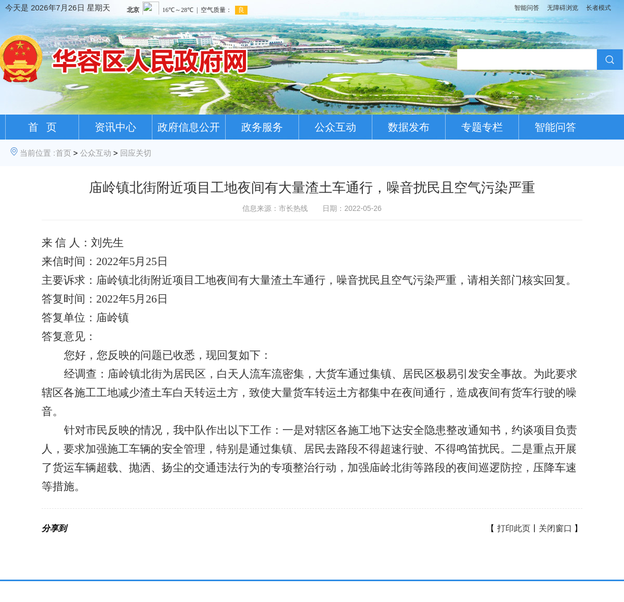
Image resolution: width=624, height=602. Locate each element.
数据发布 (409, 127)
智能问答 (526, 7)
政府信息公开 (189, 127)
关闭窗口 (555, 528)
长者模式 (598, 7)
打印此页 (513, 528)
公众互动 (335, 127)
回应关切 (135, 152)
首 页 (42, 127)
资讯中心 (115, 127)
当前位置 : (37, 152)
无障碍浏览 (562, 7)
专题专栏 (482, 127)
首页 (63, 152)
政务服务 (262, 127)
